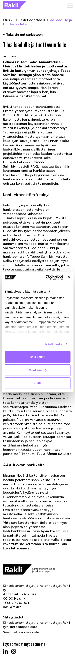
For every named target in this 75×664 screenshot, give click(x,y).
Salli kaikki (37, 357)
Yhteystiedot (13, 617)
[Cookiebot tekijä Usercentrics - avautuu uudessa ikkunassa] (47, 277)
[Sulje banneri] (69, 277)
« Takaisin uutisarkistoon (23, 35)
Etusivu (8, 20)
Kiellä (37, 383)
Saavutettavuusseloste (21, 632)
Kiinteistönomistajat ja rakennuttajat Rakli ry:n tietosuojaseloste (36, 624)
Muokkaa (37, 370)
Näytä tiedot (54, 344)
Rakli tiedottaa (30, 20)
